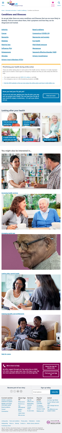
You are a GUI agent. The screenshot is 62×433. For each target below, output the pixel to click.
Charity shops (29, 407)
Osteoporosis (6, 52)
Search (59, 5)
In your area (30, 410)
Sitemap (17, 423)
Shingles (5, 56)
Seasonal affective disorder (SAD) (44, 52)
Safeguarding (5, 423)
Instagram (21, 391)
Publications (32, 421)
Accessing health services (10, 193)
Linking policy (5, 421)
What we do (21, 401)
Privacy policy (24, 421)
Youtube (18, 391)
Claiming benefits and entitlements (13, 314)
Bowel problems (38, 30)
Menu (3, 5)
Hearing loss (6, 45)
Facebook (11, 391)
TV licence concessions (40, 406)
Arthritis (5, 30)
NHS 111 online (25, 77)
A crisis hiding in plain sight (53, 402)
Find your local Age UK (51, 374)
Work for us (21, 404)
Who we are (21, 415)
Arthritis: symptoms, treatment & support (7, 400)
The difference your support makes (52, 410)
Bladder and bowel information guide (7, 404)
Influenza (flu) (7, 48)
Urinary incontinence (40, 56)
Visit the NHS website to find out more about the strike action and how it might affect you (29, 83)
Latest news (21, 413)
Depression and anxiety (41, 37)
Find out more (50, 96)
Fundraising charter (6, 425)
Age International (21, 406)
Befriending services (30, 404)
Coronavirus (5, 411)
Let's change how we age (53, 406)
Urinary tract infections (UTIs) (12, 60)
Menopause (37, 48)
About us (11, 423)
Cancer (4, 33)
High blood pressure (40, 45)
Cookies (38, 421)
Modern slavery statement (33, 423)
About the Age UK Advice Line (51, 367)
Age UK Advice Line (30, 400)
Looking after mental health (10, 273)
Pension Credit (41, 409)
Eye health (36, 41)
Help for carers (6, 354)
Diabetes (5, 41)
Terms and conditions (14, 421)
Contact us (23, 423)
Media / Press (20, 410)
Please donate (53, 5)
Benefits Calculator (39, 402)
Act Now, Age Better (52, 400)
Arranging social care (8, 233)
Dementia (5, 37)
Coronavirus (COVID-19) (41, 33)
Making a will (40, 411)
